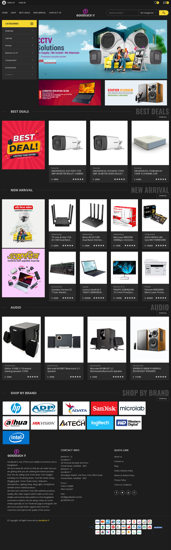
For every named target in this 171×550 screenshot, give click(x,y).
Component (10, 60)
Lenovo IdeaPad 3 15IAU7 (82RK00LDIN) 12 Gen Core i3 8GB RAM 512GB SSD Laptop (93, 299)
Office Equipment (13, 82)
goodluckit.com (67, 508)
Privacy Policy (120, 488)
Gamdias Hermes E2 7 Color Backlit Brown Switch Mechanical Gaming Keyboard (61, 299)
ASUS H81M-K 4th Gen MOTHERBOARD (155, 247)
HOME (5, 12)
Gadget (8, 104)
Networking (10, 89)
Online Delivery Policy (123, 479)
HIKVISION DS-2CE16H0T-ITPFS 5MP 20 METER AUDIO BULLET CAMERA (149, 181)
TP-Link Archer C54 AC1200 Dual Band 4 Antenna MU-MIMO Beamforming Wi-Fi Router (61, 247)
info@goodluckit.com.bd (71, 505)
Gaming (9, 75)
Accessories (10, 67)
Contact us (119, 470)
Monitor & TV (11, 53)
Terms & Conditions (123, 493)
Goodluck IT (43, 529)
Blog (116, 474)
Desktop (9, 31)
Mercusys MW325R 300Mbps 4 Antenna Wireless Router (124, 247)
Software (9, 111)
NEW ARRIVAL (39, 12)
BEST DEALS (24, 12)
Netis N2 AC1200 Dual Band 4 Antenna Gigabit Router (93, 247)
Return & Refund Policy (124, 484)
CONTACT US (55, 12)
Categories (19, 24)
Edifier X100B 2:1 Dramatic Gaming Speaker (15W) (18, 378)
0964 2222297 (67, 497)
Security (9, 97)
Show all (163, 126)
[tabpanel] (103, 49)
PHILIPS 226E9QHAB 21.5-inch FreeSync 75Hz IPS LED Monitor (124, 299)
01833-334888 (67, 494)
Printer (8, 45)
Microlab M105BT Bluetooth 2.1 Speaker (63, 378)
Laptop (8, 38)
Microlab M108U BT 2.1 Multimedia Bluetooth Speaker (106, 378)
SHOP (13, 12)
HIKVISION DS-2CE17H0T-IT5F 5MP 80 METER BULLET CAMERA (109, 181)
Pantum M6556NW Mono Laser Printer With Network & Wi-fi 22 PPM (155, 299)
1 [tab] (45, 74)
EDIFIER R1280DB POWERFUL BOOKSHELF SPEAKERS (147, 378)
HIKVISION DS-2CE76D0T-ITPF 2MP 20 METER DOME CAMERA (66, 181)
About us (118, 465)
